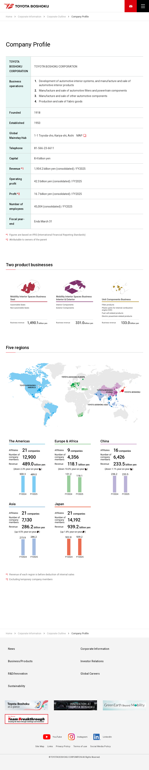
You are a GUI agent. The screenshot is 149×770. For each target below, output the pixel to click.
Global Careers (90, 673)
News (11, 648)
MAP (79, 135)
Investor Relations (92, 661)
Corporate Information (95, 648)
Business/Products (20, 661)
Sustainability (16, 686)
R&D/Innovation (18, 673)
